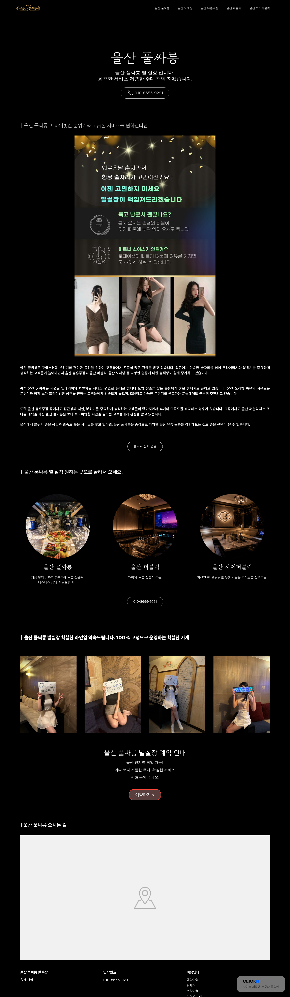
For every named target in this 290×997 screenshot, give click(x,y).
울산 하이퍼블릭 (259, 8)
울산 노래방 (185, 8)
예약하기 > (145, 794)
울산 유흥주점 (209, 8)
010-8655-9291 (145, 93)
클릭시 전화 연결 (145, 446)
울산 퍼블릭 (233, 8)
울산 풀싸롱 (162, 8)
